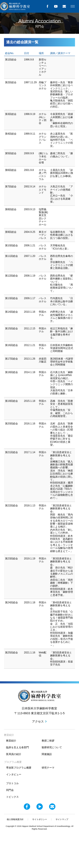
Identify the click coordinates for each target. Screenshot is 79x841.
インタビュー (13, 774)
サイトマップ (62, 819)
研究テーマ (48, 767)
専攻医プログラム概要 (18, 767)
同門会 (10, 790)
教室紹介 (11, 740)
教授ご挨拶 (48, 740)
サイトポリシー (39, 819)
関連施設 (47, 754)
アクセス (38, 721)
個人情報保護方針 (15, 819)
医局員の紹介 (13, 754)
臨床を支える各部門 (17, 747)
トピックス (12, 796)
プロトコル (12, 783)
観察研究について (52, 747)
